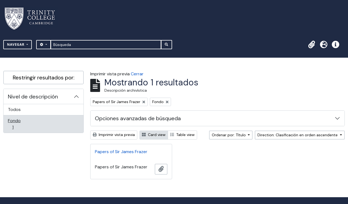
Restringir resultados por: (43, 77)
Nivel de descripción (33, 96)
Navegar (16, 44)
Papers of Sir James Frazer (121, 151)
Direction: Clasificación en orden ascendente (298, 134)
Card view (154, 134)
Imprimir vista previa (114, 134)
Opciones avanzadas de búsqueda (138, 118)
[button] (312, 45)
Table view (182, 134)
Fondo (20, 124)
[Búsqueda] (106, 44)
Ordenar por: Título (229, 134)
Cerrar (137, 74)
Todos (14, 109)
